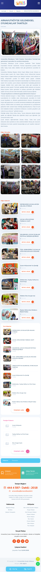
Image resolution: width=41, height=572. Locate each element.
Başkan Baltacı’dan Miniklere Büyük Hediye (28, 311)
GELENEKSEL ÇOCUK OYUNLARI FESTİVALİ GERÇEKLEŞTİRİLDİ (30, 235)
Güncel (11, 11)
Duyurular (15, 460)
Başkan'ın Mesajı (10, 507)
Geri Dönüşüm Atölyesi (30, 512)
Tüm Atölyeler (30, 525)
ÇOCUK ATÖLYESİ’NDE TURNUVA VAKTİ (27, 220)
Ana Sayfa (3, 11)
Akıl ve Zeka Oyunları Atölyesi (30, 507)
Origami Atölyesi (31, 514)
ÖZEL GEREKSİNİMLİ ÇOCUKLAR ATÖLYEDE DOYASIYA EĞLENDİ (30, 250)
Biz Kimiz (10, 510)
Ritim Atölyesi (30, 523)
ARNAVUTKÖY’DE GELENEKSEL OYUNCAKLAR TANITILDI (32, 11)
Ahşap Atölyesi (30, 510)
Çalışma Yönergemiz (10, 512)
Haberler (18, 11)
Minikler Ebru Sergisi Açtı (27, 296)
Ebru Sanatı (31, 519)
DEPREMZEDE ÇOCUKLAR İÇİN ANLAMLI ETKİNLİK (29, 205)
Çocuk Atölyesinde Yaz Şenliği (29, 265)
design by (20, 563)
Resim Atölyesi (30, 516)
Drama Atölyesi (30, 521)
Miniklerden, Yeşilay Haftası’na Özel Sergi (29, 280)
